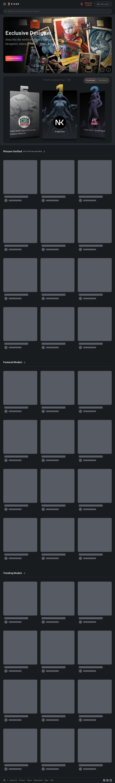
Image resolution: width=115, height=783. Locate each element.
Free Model (103, 80)
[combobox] (57, 11)
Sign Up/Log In (103, 4)
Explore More (14, 58)
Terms (29, 780)
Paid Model (90, 80)
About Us (13, 780)
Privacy (22, 780)
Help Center (38, 780)
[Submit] (5, 11)
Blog (46, 780)
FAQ (51, 780)
